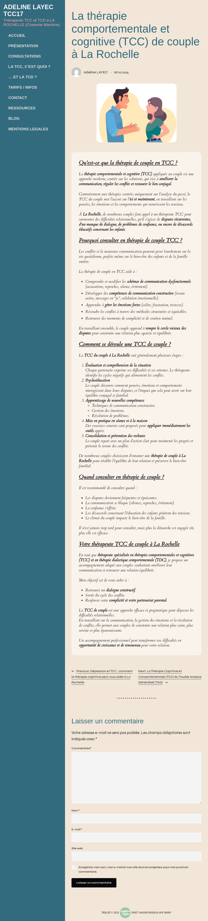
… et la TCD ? (22, 77)
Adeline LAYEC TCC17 (30, 10)
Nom (76, 812)
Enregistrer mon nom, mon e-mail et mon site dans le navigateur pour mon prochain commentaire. (133, 872)
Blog (14, 118)
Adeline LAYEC (96, 72)
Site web (77, 851)
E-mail (77, 831)
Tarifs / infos (22, 87)
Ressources (22, 108)
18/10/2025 (123, 72)
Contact (17, 97)
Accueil (17, 35)
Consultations (24, 56)
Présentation (23, 46)
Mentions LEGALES (28, 128)
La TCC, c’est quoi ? (29, 66)
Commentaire (81, 748)
